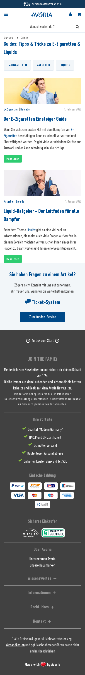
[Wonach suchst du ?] (42, 26)
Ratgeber (43, 65)
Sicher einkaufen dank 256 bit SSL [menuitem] (45, 461)
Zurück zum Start (43, 340)
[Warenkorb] (79, 14)
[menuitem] (10, 14)
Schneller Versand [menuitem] (45, 445)
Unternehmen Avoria (42, 559)
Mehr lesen (12, 159)
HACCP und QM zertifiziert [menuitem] (45, 437)
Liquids (65, 65)
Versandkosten (15, 645)
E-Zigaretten (17, 65)
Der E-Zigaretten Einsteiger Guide (35, 119)
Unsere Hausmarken (42, 565)
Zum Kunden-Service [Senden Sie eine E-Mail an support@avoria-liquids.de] (42, 317)
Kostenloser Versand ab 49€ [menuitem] (45, 453)
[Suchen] (77, 26)
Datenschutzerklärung (18, 399)
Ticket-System (42, 302)
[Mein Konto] (70, 14)
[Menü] (6, 14)
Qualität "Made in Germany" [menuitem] (45, 429)
